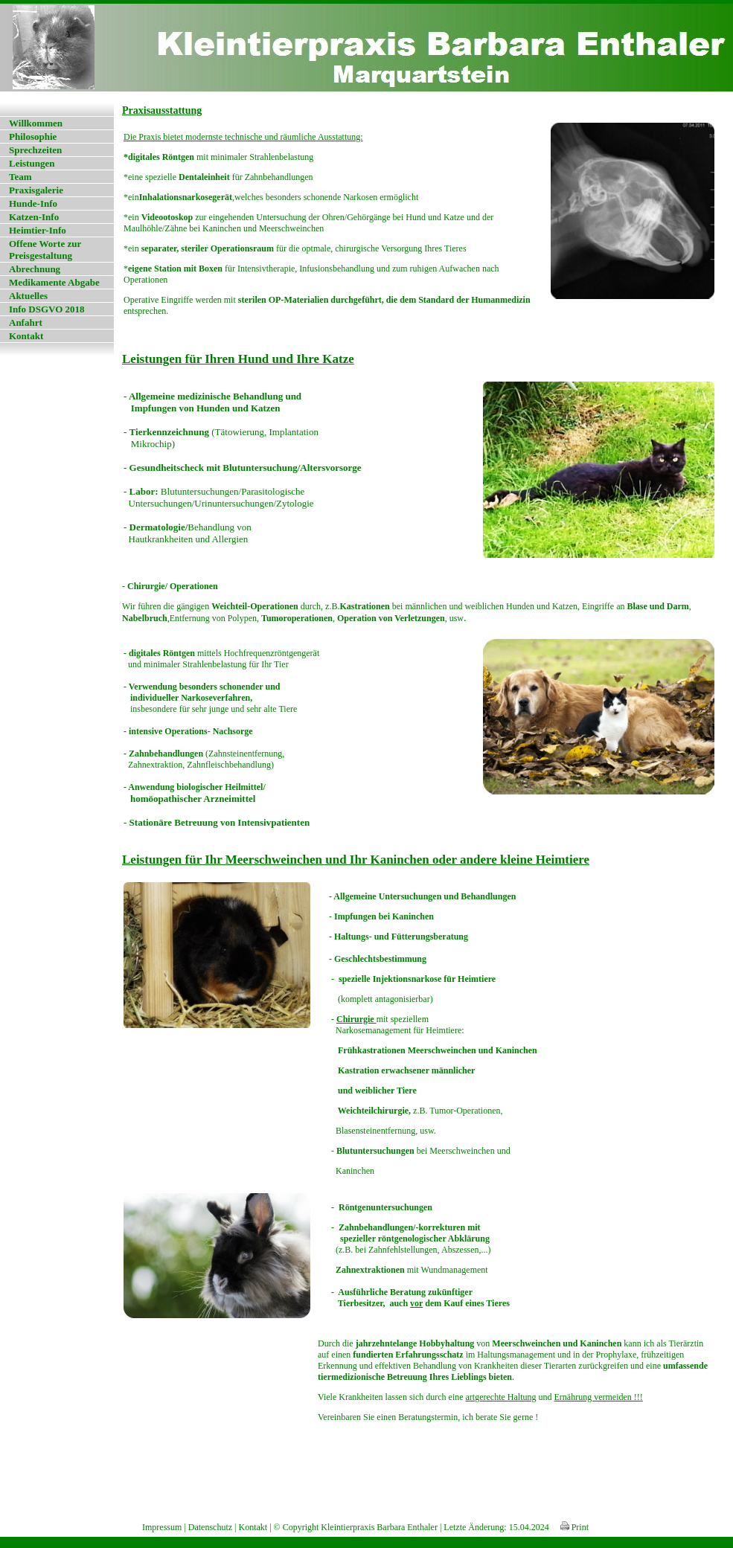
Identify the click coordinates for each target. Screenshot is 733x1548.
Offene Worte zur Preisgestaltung (45, 249)
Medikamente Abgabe (54, 282)
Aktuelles (28, 295)
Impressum (162, 1527)
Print (574, 1527)
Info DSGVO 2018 (47, 309)
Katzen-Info (34, 216)
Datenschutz (210, 1527)
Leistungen (31, 163)
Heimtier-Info (37, 230)
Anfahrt (25, 322)
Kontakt (26, 335)
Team (20, 176)
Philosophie (33, 136)
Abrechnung (34, 268)
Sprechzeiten (35, 149)
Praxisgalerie (36, 190)
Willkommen (36, 123)
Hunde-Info (33, 203)
